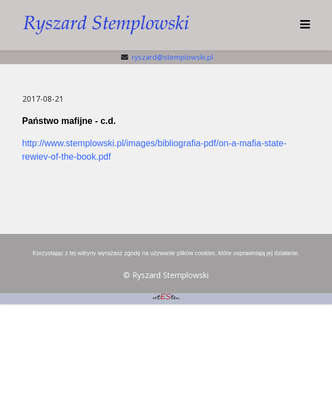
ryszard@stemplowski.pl (172, 57)
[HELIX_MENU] (305, 24)
